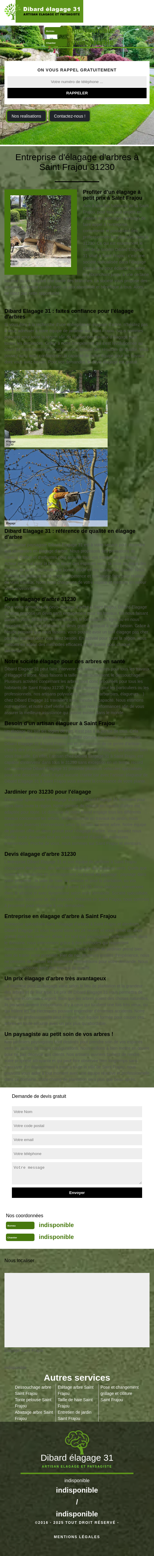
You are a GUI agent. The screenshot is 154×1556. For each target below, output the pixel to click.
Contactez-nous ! (70, 116)
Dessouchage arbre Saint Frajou (33, 1390)
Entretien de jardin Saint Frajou (75, 1415)
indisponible (92, 30)
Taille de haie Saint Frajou (75, 1402)
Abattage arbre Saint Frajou (34, 1415)
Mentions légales (77, 1537)
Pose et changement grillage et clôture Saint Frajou (119, 1393)
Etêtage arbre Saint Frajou (76, 1390)
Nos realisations (26, 116)
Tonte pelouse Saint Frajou (33, 1402)
